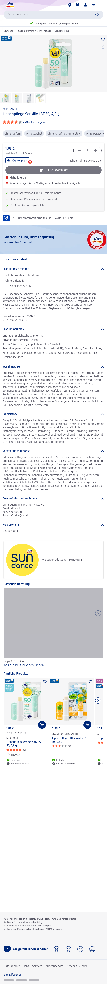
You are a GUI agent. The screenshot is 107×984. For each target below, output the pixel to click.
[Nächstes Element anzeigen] (98, 700)
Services (37, 966)
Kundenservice (54, 966)
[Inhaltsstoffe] (53, 414)
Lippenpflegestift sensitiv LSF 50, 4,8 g (24, 744)
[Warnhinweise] (53, 366)
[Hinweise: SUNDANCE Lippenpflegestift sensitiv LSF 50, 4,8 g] (13, 755)
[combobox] (53, 15)
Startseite (8, 31)
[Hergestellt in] (53, 524)
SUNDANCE (10, 109)
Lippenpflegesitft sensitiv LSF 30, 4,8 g (70, 740)
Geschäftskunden (77, 966)
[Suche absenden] (97, 15)
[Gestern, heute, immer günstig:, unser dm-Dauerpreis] (53, 239)
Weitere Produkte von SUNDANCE (44, 560)
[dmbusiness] (21, 980)
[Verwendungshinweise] (53, 451)
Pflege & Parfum (25, 31)
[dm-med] (34, 980)
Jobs (26, 966)
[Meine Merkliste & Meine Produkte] (77, 5)
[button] (101, 5)
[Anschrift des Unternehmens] (53, 498)
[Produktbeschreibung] (53, 269)
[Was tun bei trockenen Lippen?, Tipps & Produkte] (53, 628)
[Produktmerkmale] (53, 329)
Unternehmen (12, 966)
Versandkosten (69, 919)
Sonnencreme (62, 31)
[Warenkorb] (93, 5)
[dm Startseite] (10, 5)
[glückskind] (9, 980)
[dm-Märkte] (70, 5)
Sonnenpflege (44, 31)
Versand (30, 153)
